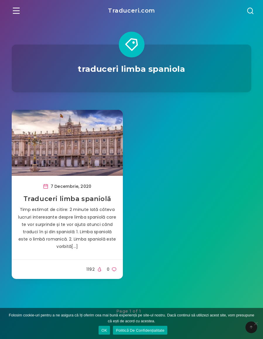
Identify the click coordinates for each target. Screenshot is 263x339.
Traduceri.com (131, 10)
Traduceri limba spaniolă (67, 199)
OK (104, 330)
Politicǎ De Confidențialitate (140, 330)
